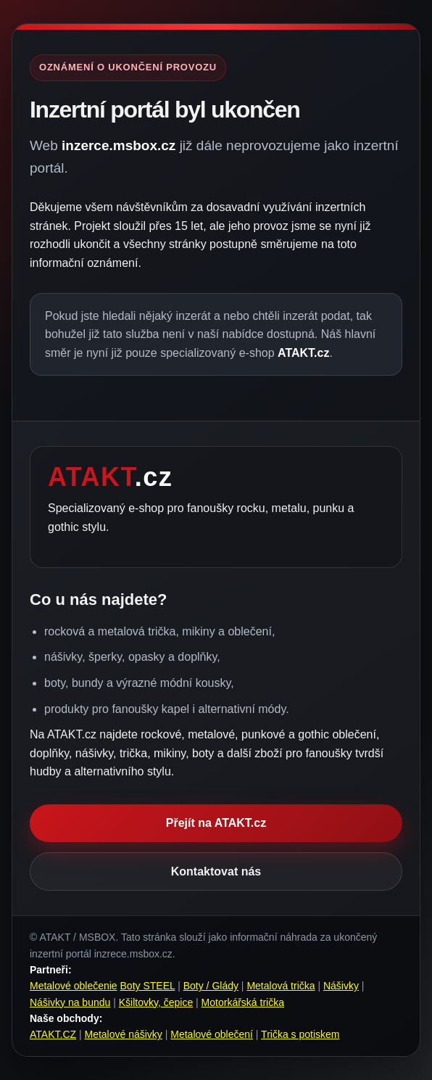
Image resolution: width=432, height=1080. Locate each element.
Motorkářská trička (243, 1002)
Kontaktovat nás (216, 871)
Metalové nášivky (123, 1034)
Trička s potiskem (300, 1034)
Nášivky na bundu (70, 1002)
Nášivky (341, 986)
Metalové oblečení (211, 1034)
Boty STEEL (147, 986)
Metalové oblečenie (73, 986)
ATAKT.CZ (53, 1034)
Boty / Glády (210, 986)
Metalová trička (280, 986)
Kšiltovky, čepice (156, 1002)
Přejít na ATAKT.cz (216, 823)
